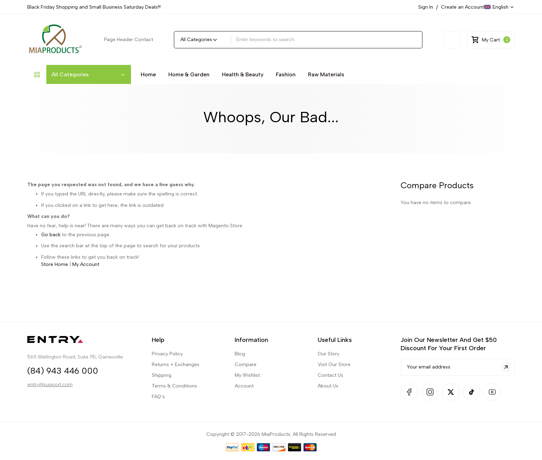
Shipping (161, 349)
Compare (245, 338)
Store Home (54, 264)
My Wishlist (247, 349)
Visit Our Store (334, 338)
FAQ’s (158, 370)
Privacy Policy (167, 327)
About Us (328, 360)
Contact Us (330, 349)
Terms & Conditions (174, 360)
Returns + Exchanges (175, 338)
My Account (85, 264)
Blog (240, 327)
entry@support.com (50, 361)
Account (244, 360)
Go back (50, 235)
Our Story (328, 327)
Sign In (425, 7)
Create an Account (462, 7)
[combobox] (326, 39)
